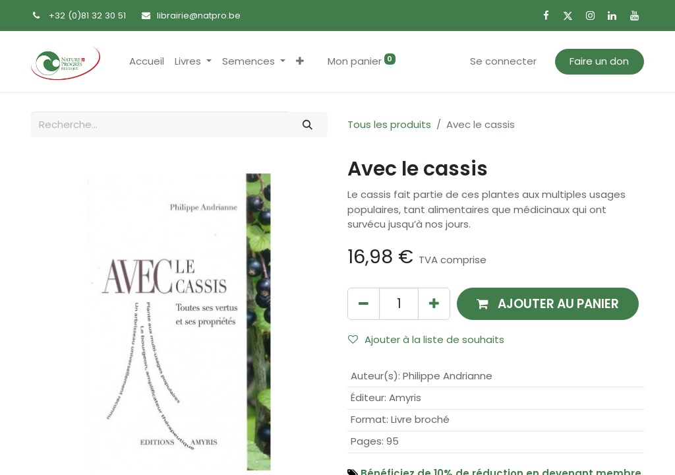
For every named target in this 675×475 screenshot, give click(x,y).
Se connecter (503, 61)
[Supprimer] (363, 304)
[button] (300, 62)
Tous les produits (389, 124)
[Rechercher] (308, 124)
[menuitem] (146, 62)
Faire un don (599, 61)
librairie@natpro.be (199, 15)
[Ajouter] (434, 304)
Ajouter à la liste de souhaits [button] (426, 339)
